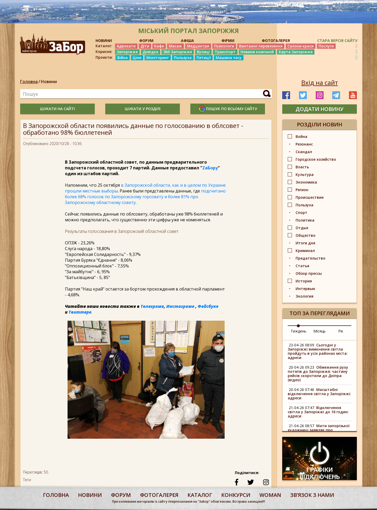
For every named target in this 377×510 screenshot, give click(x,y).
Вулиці (203, 51)
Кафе (159, 46)
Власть (302, 166)
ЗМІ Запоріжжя (177, 51)
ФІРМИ (227, 40)
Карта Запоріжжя (296, 51)
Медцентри (198, 46)
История (304, 280)
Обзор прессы (309, 273)
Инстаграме (180, 306)
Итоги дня (305, 242)
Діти (145, 46)
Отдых (302, 227)
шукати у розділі (142, 108)
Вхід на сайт (319, 82)
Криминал (305, 250)
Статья (302, 265)
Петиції (204, 57)
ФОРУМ (146, 40)
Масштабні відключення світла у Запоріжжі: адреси (319, 393)
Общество (305, 235)
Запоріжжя (127, 51)
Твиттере (80, 312)
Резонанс (304, 144)
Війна (122, 57)
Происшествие (310, 197)
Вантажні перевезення (260, 46)
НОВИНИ (104, 40)
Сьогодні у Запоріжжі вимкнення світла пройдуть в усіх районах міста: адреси (318, 351)
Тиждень (298, 331)
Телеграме (152, 306)
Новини (49, 81)
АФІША (187, 40)
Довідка (150, 51)
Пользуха (183, 57)
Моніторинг (157, 57)
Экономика (306, 182)
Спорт (301, 212)
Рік (340, 331)
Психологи (224, 46)
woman (270, 494)
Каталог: (104, 46)
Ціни (137, 57)
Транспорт (225, 51)
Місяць (319, 331)
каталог (199, 494)
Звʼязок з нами (312, 494)
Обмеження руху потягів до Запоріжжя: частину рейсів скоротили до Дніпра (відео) (318, 373)
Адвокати (126, 46)
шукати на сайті (57, 108)
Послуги (326, 46)
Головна (29, 81)
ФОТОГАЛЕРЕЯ (276, 40)
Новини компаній (257, 51)
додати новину (319, 108)
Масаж (175, 46)
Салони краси (300, 46)
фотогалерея (159, 494)
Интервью (305, 288)
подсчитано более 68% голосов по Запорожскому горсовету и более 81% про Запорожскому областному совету (145, 196)
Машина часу (229, 57)
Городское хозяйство (316, 159)
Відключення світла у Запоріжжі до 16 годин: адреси (318, 411)
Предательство (310, 258)
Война (301, 136)
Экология (304, 296)
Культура (305, 174)
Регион (302, 189)
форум (121, 494)
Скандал (304, 151)
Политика (305, 220)
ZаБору (210, 168)
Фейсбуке (208, 306)
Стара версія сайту (337, 40)
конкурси (235, 494)
